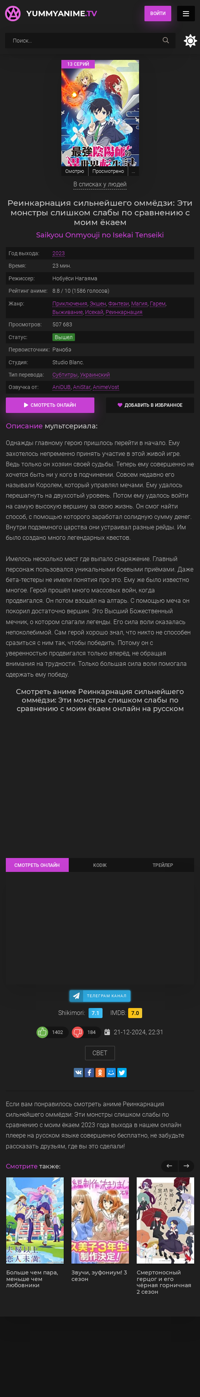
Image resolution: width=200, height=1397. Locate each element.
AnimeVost (106, 387)
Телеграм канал (107, 996)
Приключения (69, 303)
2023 (58, 253)
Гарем (157, 303)
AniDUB (61, 387)
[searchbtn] (166, 40)
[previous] (169, 1166)
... (133, 171)
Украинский (95, 375)
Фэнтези (118, 303)
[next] (186, 1166)
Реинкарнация (124, 312)
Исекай (94, 312)
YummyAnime (61, 13)
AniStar (81, 387)
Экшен (98, 303)
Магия (139, 303)
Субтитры (65, 375)
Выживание (67, 312)
